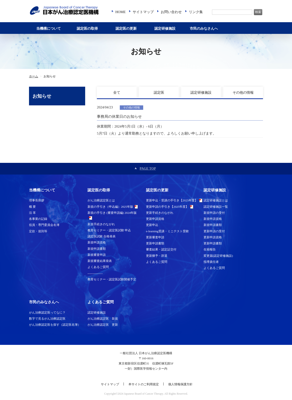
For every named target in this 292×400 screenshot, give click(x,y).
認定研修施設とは (216, 200)
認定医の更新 (126, 28)
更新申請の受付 (214, 231)
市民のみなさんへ (204, 28)
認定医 (159, 92)
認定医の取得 (87, 28)
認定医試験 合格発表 (102, 236)
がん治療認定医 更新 (103, 324)
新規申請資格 (97, 242)
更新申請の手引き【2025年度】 (167, 206)
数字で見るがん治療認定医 (47, 318)
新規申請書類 (97, 248)
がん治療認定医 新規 (103, 318)
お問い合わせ (171, 12)
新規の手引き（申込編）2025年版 (110, 206)
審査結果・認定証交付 (161, 249)
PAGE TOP (148, 168)
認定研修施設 (164, 28)
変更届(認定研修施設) (218, 255)
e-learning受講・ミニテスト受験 (167, 231)
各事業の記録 (38, 219)
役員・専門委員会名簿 (44, 225)
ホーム (33, 76)
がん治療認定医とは (101, 200)
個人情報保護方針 (180, 384)
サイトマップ (143, 12)
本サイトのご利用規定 (143, 384)
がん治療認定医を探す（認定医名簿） (55, 324)
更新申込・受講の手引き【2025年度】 (172, 200)
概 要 (32, 206)
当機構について (48, 28)
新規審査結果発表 (100, 261)
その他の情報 (243, 92)
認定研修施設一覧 (216, 206)
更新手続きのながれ (159, 212)
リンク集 (196, 12)
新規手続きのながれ (101, 224)
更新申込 (152, 225)
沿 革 (32, 212)
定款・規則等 (38, 231)
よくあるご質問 (98, 267)
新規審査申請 (97, 255)
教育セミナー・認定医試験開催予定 (112, 279)
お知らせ (42, 96)
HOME (120, 12)
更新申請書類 (155, 243)
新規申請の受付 (214, 212)
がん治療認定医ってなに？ (47, 312)
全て (116, 92)
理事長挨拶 (36, 200)
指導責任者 (211, 262)
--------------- (95, 273)
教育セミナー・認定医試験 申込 (109, 230)
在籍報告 (210, 249)
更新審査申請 (155, 237)
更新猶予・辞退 (156, 255)
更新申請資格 (155, 219)
